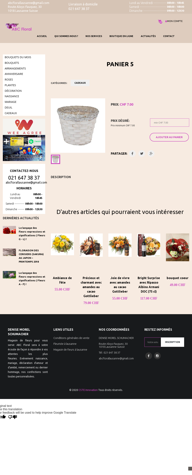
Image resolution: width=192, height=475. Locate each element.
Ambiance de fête (62, 280)
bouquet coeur (177, 278)
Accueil (42, 36)
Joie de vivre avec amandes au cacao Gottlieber (120, 284)
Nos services (94, 36)
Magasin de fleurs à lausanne (70, 349)
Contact (169, 36)
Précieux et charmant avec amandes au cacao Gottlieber (91, 287)
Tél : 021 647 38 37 (109, 352)
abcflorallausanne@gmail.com (26, 182)
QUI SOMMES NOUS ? (66, 36)
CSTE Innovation (88, 389)
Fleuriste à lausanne (64, 343)
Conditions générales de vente (71, 338)
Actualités (148, 36)
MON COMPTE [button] (174, 21)
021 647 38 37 (24, 178)
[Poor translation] (12, 417)
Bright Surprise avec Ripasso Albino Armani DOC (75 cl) (149, 284)
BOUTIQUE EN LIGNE (121, 36)
